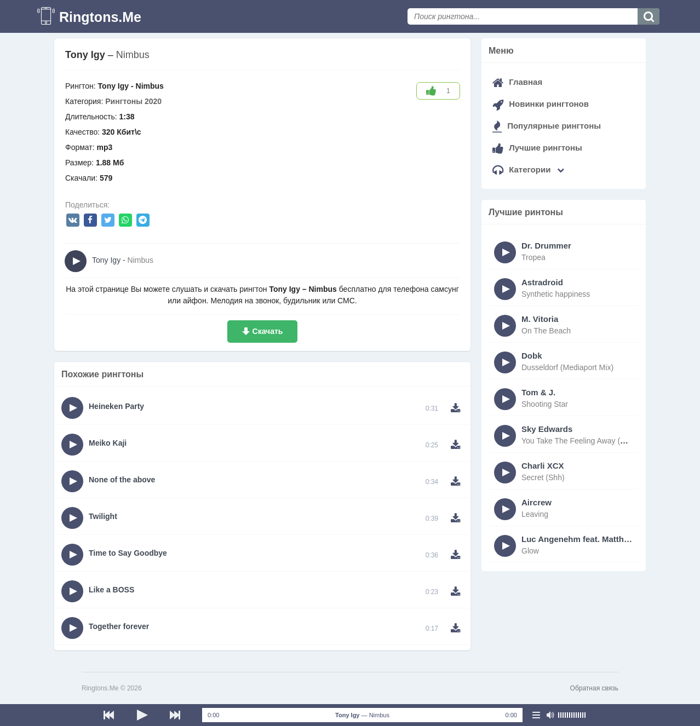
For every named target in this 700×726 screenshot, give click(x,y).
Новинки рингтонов (540, 103)
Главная (517, 82)
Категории (528, 169)
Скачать (268, 331)
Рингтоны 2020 (133, 101)
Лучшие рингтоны (537, 147)
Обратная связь (594, 688)
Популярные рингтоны (546, 125)
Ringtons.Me (100, 17)
